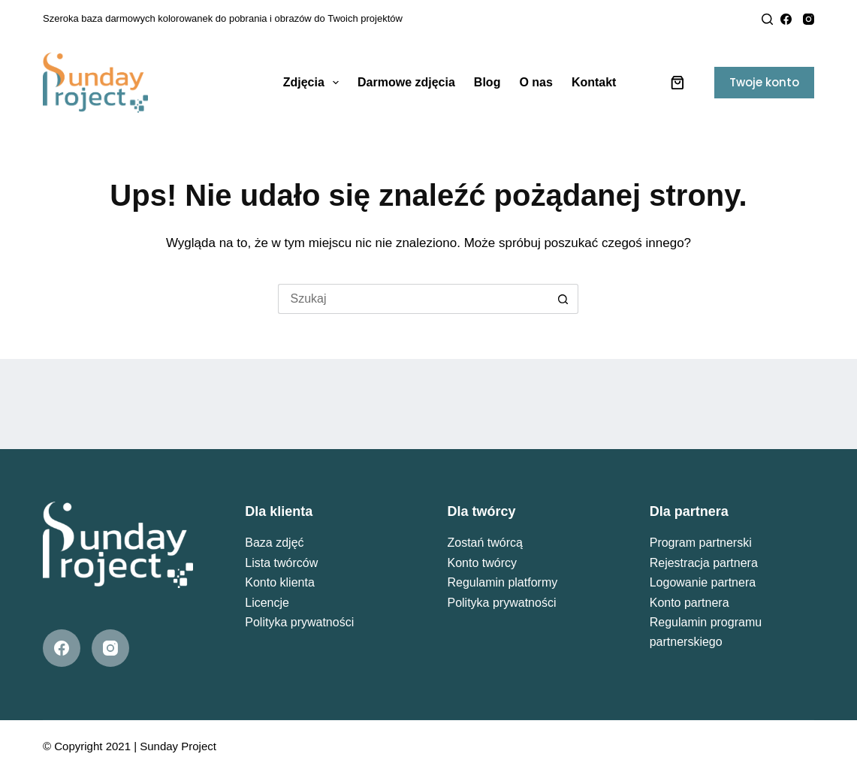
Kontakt (594, 82)
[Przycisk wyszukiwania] (563, 299)
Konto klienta (280, 582)
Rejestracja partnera (704, 562)
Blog (487, 82)
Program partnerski (701, 542)
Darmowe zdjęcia (406, 82)
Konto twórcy (481, 562)
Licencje (267, 602)
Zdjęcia (314, 83)
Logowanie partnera (703, 582)
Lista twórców (281, 562)
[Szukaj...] (413, 299)
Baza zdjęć (274, 542)
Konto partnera (689, 602)
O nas (535, 82)
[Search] (767, 19)
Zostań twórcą (484, 542)
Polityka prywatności (299, 622)
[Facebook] (786, 19)
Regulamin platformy (502, 582)
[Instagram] (808, 19)
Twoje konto (764, 82)
